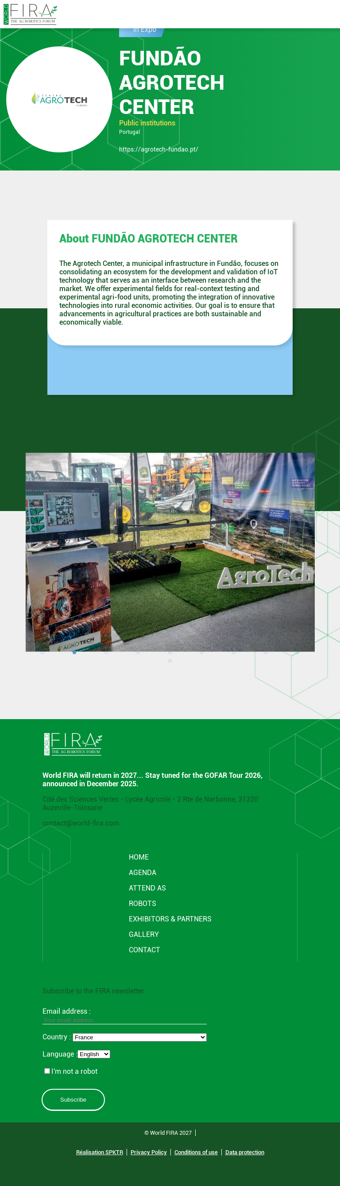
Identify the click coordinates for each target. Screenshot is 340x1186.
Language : (59, 1054)
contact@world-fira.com (80, 823)
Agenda (142, 872)
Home (139, 857)
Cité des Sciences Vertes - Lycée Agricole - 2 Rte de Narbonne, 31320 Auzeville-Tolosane (150, 803)
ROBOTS (142, 903)
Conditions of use (196, 1152)
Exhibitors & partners (170, 919)
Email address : (124, 1015)
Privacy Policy (149, 1152)
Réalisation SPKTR (99, 1152)
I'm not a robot (70, 1071)
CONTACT (144, 950)
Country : (57, 1037)
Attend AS (147, 888)
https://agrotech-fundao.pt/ (158, 149)
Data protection (244, 1152)
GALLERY (144, 934)
